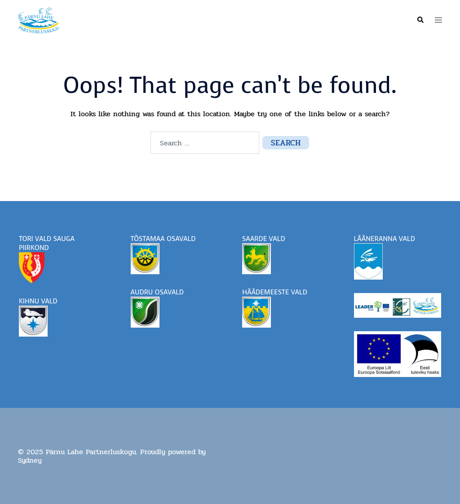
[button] (420, 20)
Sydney (30, 460)
